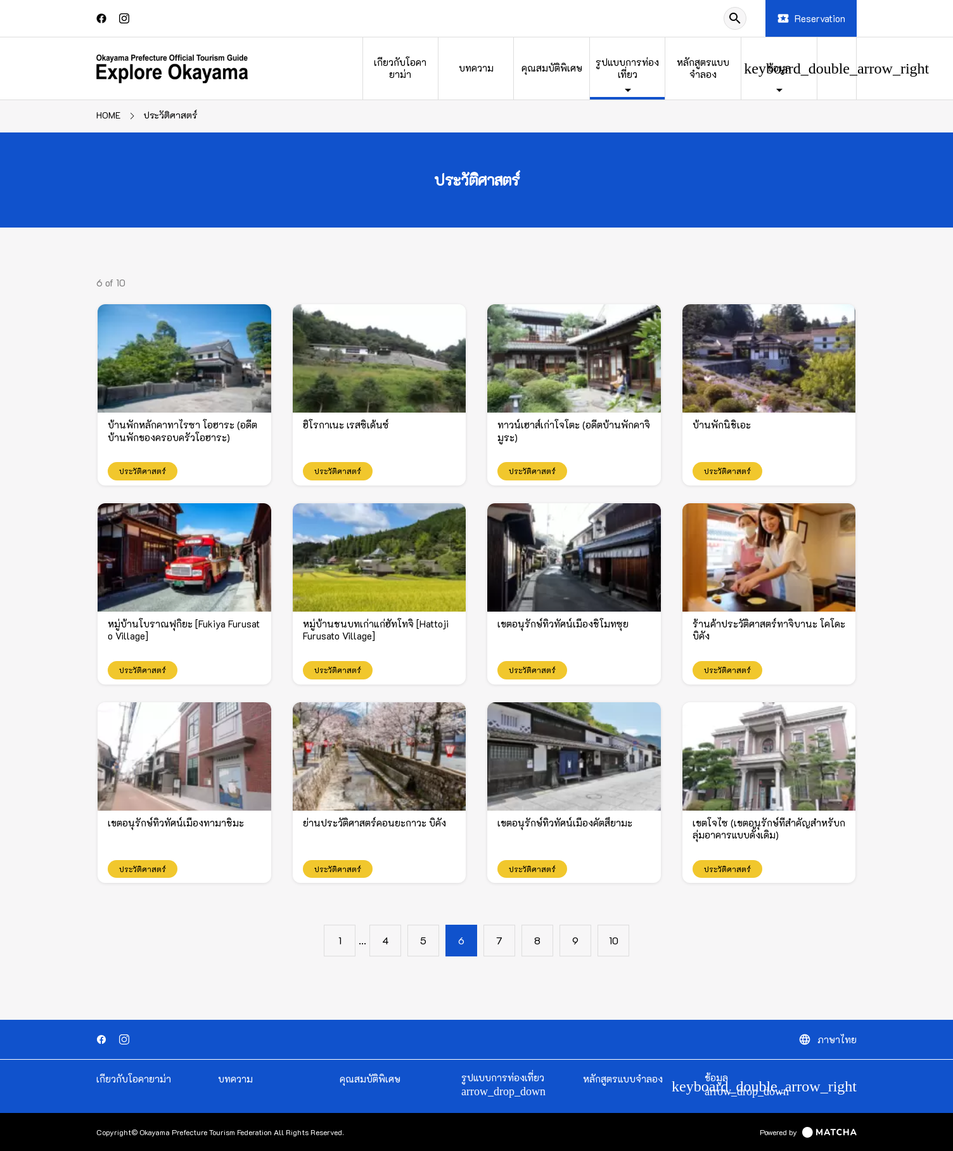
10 (613, 940)
